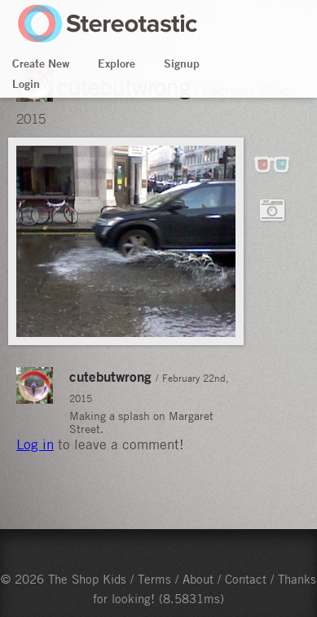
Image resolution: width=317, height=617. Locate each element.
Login (26, 84)
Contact (245, 578)
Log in (35, 444)
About (198, 578)
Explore (116, 63)
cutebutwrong (110, 376)
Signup (182, 63)
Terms (154, 578)
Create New (40, 63)
